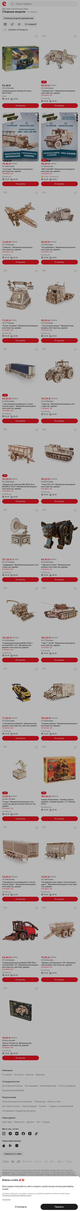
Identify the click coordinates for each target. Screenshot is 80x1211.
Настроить (6, 1200)
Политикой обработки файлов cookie (16, 1195)
